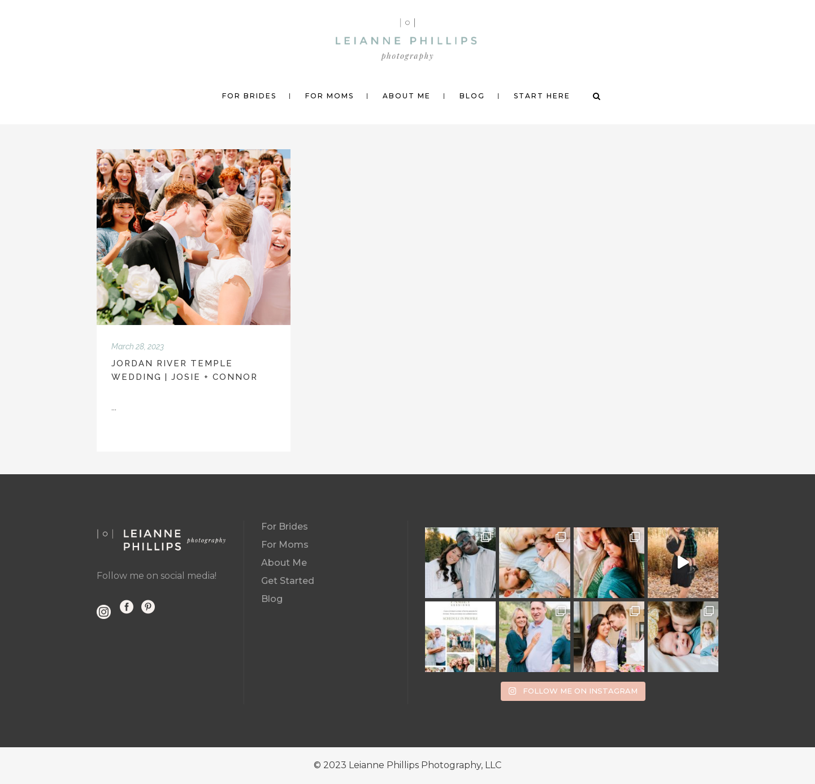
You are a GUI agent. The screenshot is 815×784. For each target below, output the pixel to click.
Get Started (287, 580)
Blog (272, 599)
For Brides (284, 526)
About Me (284, 562)
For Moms (285, 544)
